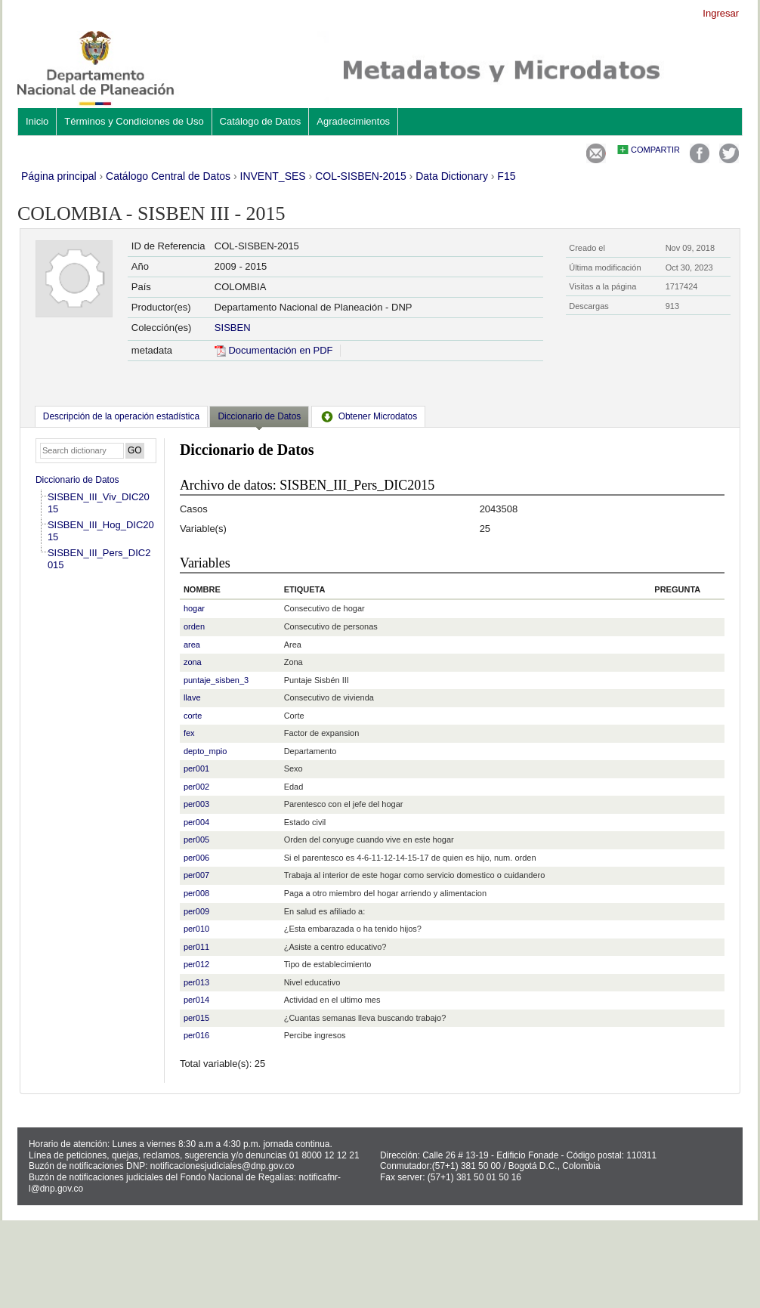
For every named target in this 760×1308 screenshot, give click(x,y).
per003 (196, 804)
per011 (196, 946)
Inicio (37, 121)
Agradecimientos (353, 121)
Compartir (655, 149)
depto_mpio (205, 751)
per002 (196, 786)
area (192, 644)
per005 (196, 839)
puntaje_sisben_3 (216, 680)
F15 (506, 176)
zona (193, 661)
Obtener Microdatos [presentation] (369, 416)
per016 (196, 1035)
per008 (196, 893)
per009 (196, 911)
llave (192, 697)
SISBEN (233, 327)
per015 (196, 1017)
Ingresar (721, 13)
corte (193, 715)
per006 (196, 857)
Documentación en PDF (274, 350)
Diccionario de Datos (77, 480)
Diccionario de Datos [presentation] (259, 416)
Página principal (59, 176)
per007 (196, 875)
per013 (196, 982)
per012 (196, 964)
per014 (196, 999)
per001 (196, 768)
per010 (196, 928)
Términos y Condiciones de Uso (133, 121)
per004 (196, 822)
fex (189, 732)
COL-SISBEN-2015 (360, 176)
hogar (194, 608)
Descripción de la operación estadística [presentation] (121, 416)
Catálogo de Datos (260, 121)
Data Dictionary (452, 176)
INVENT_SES (273, 176)
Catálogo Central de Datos (168, 176)
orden (194, 626)
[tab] (121, 416)
